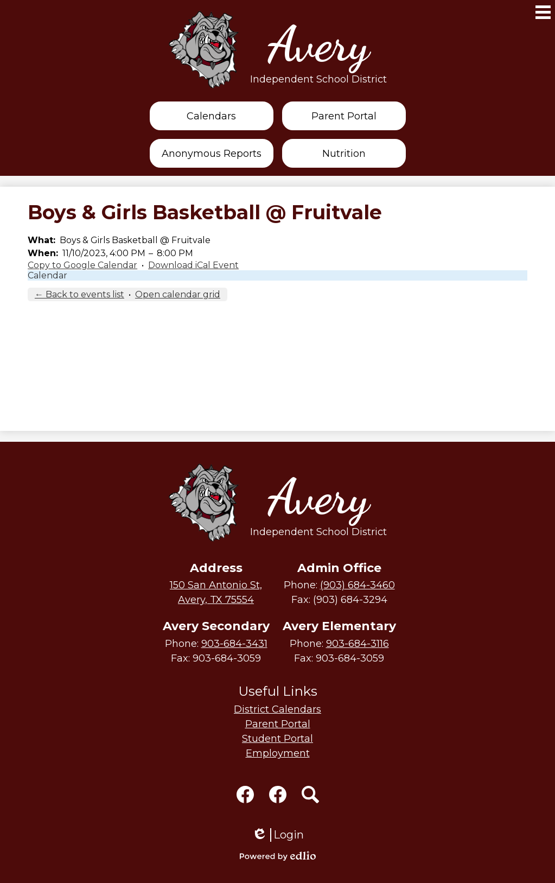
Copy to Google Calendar (82, 265)
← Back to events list (79, 294)
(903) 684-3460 (357, 585)
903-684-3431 (234, 644)
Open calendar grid (177, 294)
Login (278, 835)
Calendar (47, 275)
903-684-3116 (357, 644)
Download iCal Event (193, 265)
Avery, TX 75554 (216, 592)
